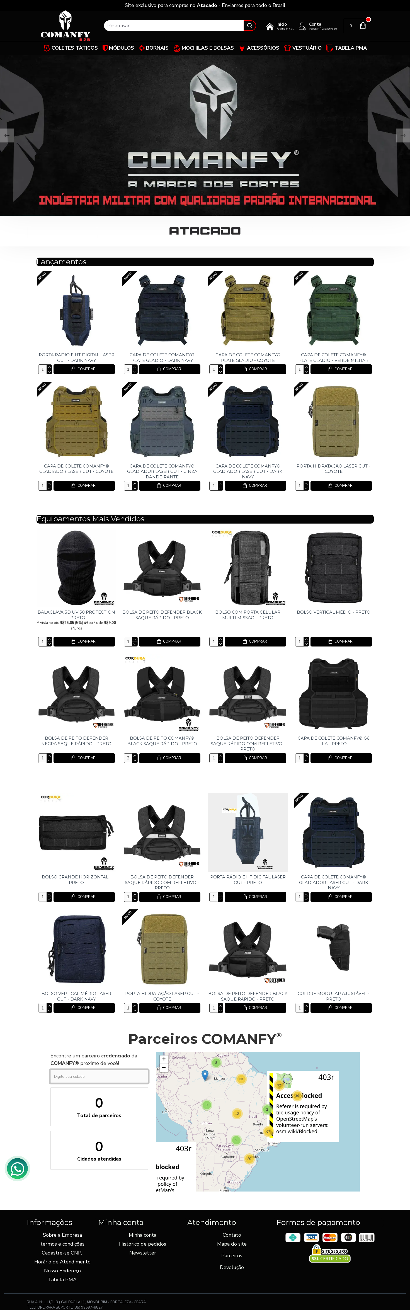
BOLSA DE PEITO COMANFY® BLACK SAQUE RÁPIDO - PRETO (162, 740)
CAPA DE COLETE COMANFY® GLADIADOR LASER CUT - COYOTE (76, 468)
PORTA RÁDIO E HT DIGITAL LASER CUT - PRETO (248, 879)
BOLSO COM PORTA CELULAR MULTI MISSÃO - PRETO (247, 614)
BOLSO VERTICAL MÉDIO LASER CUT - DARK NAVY (76, 996)
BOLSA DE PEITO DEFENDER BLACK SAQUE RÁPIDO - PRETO (162, 614)
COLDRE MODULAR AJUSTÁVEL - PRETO (333, 996)
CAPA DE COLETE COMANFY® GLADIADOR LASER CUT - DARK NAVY (247, 471)
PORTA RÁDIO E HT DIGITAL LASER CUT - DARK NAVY (76, 357)
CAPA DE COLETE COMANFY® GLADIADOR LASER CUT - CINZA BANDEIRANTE (162, 471)
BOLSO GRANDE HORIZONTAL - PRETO (76, 879)
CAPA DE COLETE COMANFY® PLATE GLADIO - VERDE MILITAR (333, 357)
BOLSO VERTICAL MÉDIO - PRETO (333, 612)
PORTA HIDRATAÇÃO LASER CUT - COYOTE (333, 468)
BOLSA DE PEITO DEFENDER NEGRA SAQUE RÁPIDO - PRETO (76, 740)
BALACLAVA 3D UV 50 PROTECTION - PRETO (76, 614)
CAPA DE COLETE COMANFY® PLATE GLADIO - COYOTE (247, 357)
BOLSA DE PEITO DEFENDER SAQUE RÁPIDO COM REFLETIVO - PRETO (248, 743)
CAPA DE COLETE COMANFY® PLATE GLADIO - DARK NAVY (162, 357)
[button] (297, 1095)
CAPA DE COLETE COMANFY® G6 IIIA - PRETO (333, 740)
